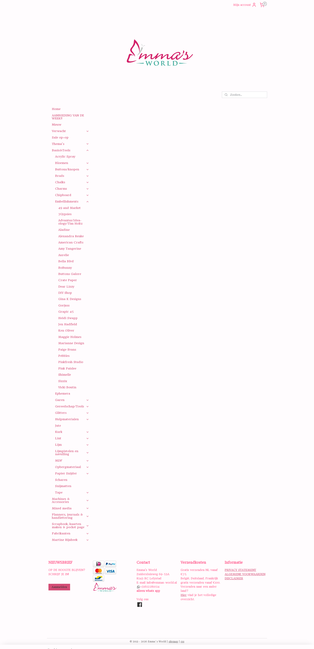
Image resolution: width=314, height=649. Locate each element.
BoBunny (65, 268)
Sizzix (62, 381)
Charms (72, 188)
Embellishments (72, 201)
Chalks (72, 182)
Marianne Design (71, 343)
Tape (72, 492)
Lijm (72, 445)
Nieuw (56, 124)
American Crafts (70, 242)
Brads (72, 176)
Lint (72, 438)
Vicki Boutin (67, 387)
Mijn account (245, 4)
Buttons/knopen (72, 169)
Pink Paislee (67, 368)
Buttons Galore (69, 274)
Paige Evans (67, 349)
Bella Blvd (66, 261)
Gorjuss (63, 305)
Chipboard (72, 195)
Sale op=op (60, 137)
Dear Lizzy (66, 286)
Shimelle (64, 374)
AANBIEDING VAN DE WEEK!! (68, 117)
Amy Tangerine (69, 248)
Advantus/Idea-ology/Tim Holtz (70, 222)
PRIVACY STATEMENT (240, 570)
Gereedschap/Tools (72, 406)
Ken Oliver (66, 330)
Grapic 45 (66, 311)
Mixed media (70, 508)
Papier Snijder (72, 473)
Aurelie (63, 255)
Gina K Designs (69, 299)
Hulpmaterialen (72, 419)
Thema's (70, 144)
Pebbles (63, 356)
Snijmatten (63, 486)
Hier (184, 595)
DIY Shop (65, 293)
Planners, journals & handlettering (70, 516)
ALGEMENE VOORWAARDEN (245, 574)
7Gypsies (64, 214)
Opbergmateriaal (72, 467)
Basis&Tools (70, 150)
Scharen (61, 480)
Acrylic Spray (65, 156)
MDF (72, 460)
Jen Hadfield (67, 324)
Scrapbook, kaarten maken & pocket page (70, 525)
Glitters (72, 413)
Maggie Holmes (69, 337)
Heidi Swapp (67, 318)
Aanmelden (59, 587)
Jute (58, 425)
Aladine (64, 230)
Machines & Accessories (70, 500)
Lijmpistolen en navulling (72, 452)
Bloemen (72, 163)
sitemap (173, 641)
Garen (72, 400)
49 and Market (69, 208)
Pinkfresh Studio (70, 362)
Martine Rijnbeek (70, 540)
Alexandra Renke (71, 236)
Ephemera (62, 393)
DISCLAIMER (234, 578)
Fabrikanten (70, 533)
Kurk (72, 432)
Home (56, 109)
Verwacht (70, 131)
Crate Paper (67, 280)
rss (182, 641)
